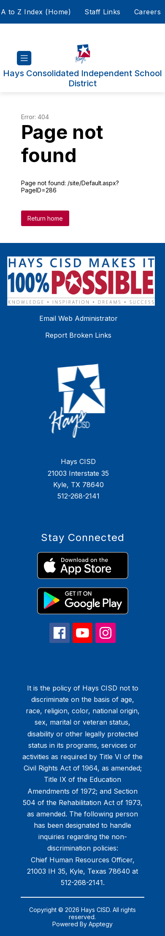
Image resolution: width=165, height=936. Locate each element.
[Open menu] (24, 58)
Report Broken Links (78, 335)
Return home (45, 218)
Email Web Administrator (78, 318)
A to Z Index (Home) (36, 12)
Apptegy (101, 924)
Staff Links (102, 12)
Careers (147, 12)
